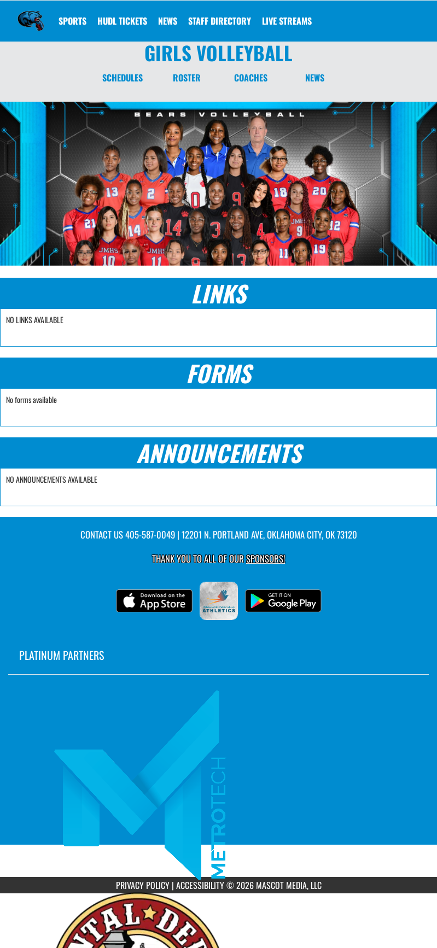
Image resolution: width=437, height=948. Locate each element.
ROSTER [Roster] (187, 77)
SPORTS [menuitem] (72, 20)
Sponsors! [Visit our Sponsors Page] (265, 558)
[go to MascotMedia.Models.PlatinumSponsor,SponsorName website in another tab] (218, 784)
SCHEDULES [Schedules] (122, 77)
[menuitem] (122, 21)
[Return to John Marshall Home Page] (30, 14)
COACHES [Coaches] (250, 77)
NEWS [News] (314, 77)
